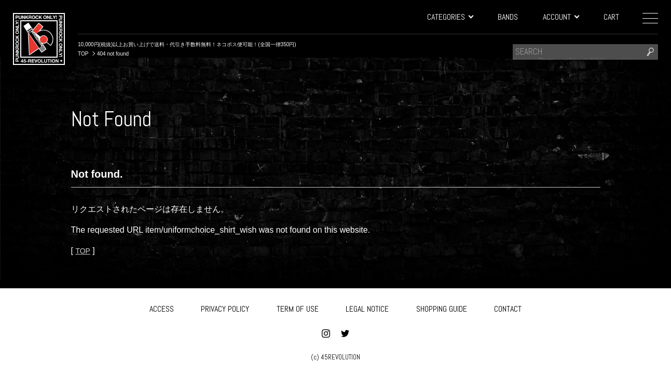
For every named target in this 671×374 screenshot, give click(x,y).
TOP (83, 250)
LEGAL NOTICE (367, 307)
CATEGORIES (450, 16)
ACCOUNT (561, 16)
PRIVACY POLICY (225, 307)
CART (611, 16)
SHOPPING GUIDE (441, 307)
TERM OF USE (298, 307)
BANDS (508, 16)
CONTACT (508, 307)
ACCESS (161, 307)
